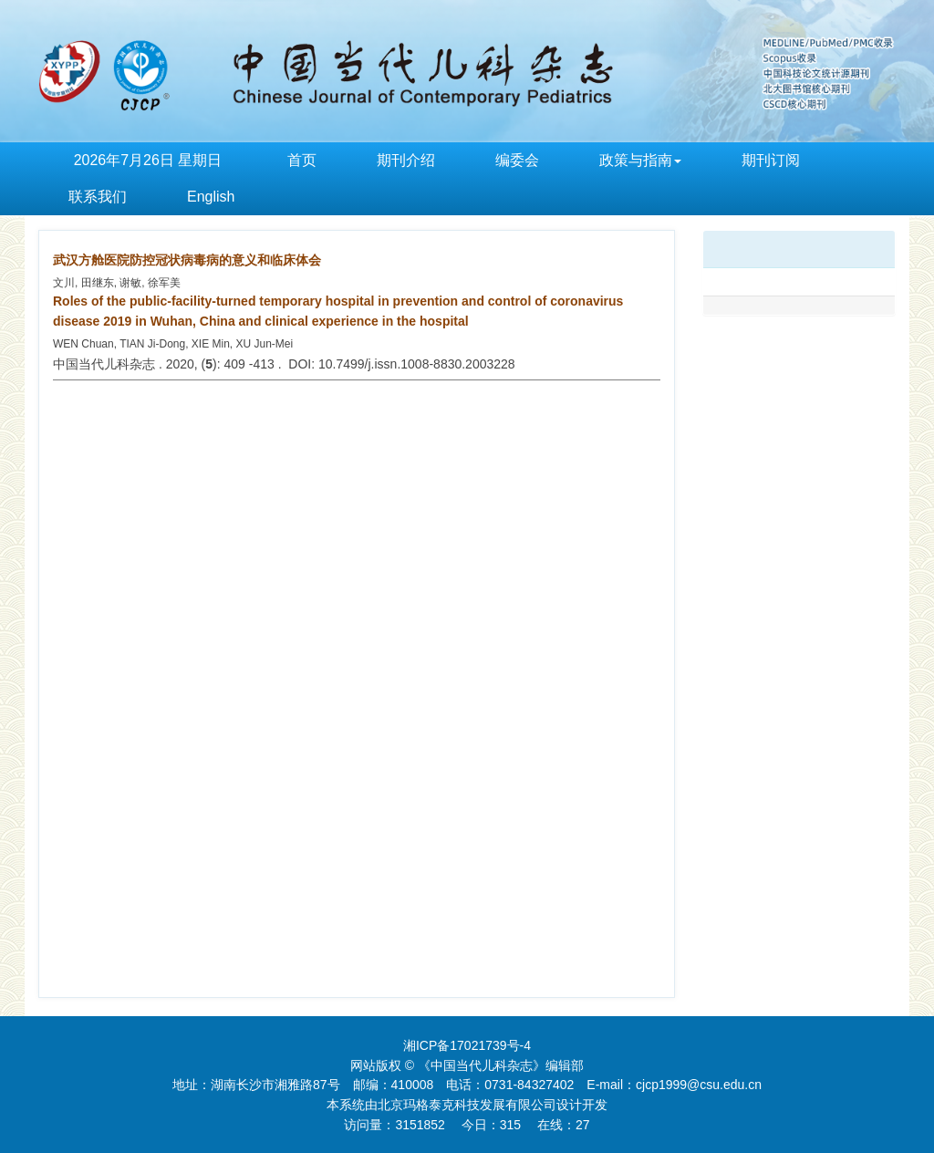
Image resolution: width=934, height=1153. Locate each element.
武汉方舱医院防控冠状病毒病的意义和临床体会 (187, 260)
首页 (302, 160)
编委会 (517, 160)
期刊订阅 (771, 160)
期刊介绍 (406, 160)
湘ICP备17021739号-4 (467, 1045)
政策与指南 (640, 160)
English (210, 196)
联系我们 (97, 196)
